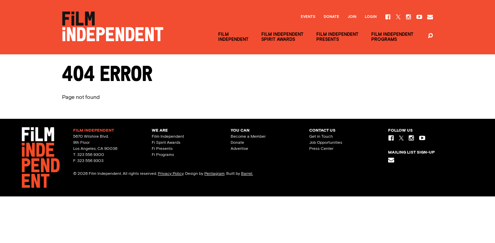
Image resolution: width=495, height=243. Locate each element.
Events (308, 17)
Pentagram (214, 173)
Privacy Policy (170, 173)
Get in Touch (321, 136)
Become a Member (248, 136)
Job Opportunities (325, 142)
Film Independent (168, 136)
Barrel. (247, 173)
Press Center (321, 148)
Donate (331, 17)
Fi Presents (162, 148)
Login (371, 17)
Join (352, 17)
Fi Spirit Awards (166, 142)
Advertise (239, 148)
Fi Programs (163, 154)
